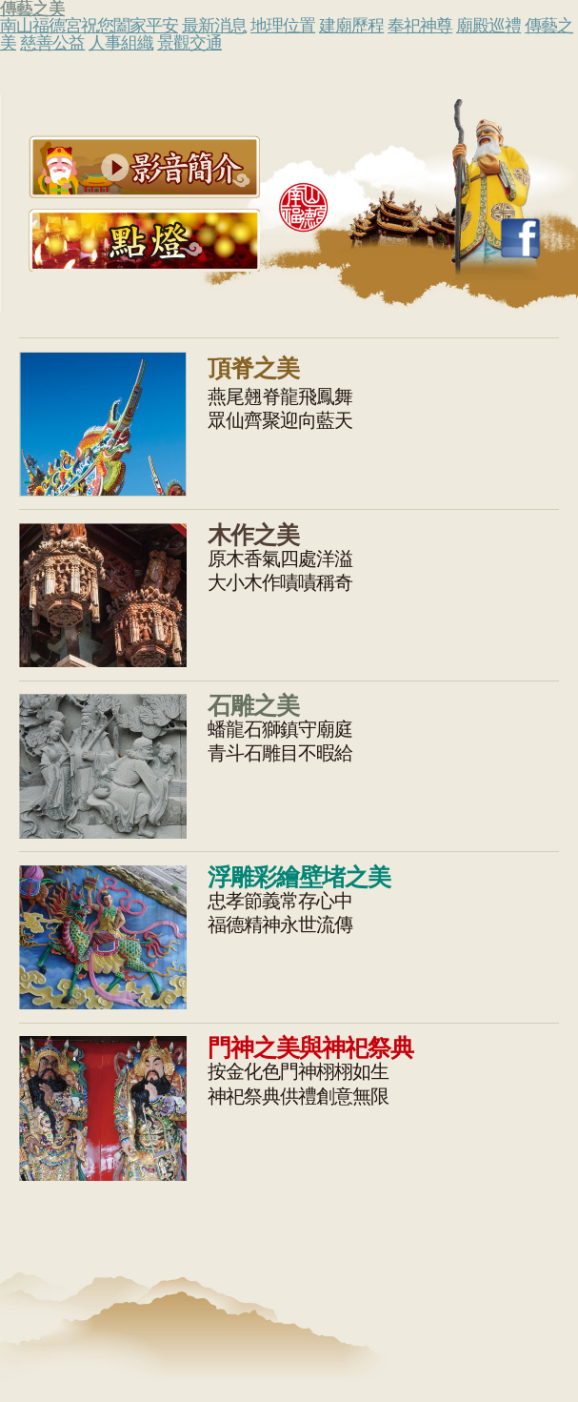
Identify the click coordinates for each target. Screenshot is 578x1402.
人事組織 (121, 42)
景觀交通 (189, 42)
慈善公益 (52, 42)
